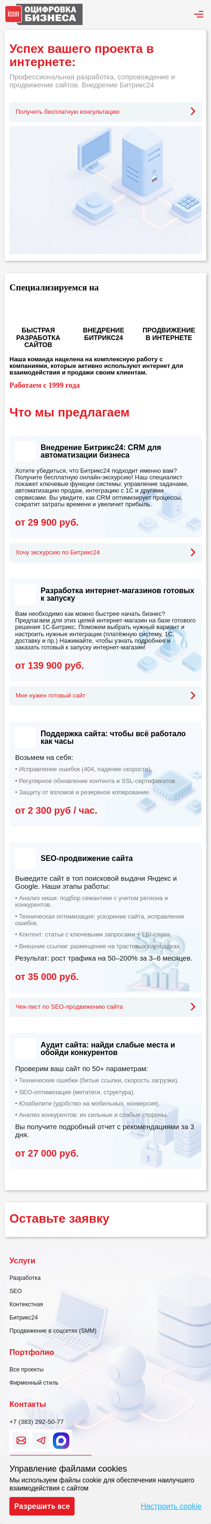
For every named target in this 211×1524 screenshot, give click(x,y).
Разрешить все (42, 1506)
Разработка (25, 1278)
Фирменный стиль (34, 1382)
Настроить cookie (171, 1506)
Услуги (22, 1260)
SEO (15, 1291)
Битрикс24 (23, 1317)
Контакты (27, 1404)
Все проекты (26, 1369)
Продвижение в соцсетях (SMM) (53, 1331)
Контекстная (26, 1304)
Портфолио (31, 1352)
